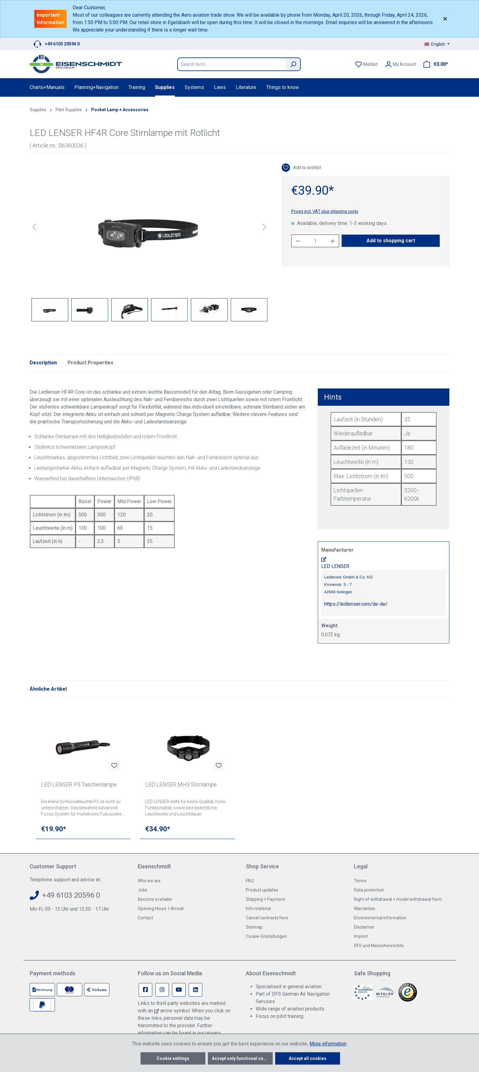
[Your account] (400, 64)
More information (328, 1044)
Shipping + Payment (265, 899)
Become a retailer (155, 899)
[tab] (43, 363)
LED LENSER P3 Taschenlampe (79, 784)
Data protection (369, 890)
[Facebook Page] (145, 989)
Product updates (262, 890)
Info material (258, 908)
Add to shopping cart (391, 241)
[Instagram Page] (162, 989)
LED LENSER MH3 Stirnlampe (181, 784)
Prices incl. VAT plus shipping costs (324, 211)
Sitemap (254, 927)
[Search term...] (231, 64)
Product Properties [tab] (90, 363)
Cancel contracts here (267, 917)
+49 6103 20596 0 (62, 43)
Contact (145, 917)
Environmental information (380, 917)
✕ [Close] (445, 19)
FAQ (250, 880)
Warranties (364, 908)
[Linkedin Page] (195, 989)
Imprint (361, 936)
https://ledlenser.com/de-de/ (356, 604)
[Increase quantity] (332, 241)
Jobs (142, 890)
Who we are (149, 880)
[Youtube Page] (178, 989)
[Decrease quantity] (297, 241)
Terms (360, 880)
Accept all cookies (307, 1058)
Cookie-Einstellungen (266, 936)
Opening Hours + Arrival (160, 908)
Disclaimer (364, 927)
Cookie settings (173, 1058)
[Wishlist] (366, 64)
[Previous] (34, 227)
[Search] (293, 64)
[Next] (264, 227)
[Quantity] (315, 241)
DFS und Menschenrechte (379, 945)
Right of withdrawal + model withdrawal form (398, 899)
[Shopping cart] (434, 64)
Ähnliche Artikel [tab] (48, 689)
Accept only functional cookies (242, 1058)
